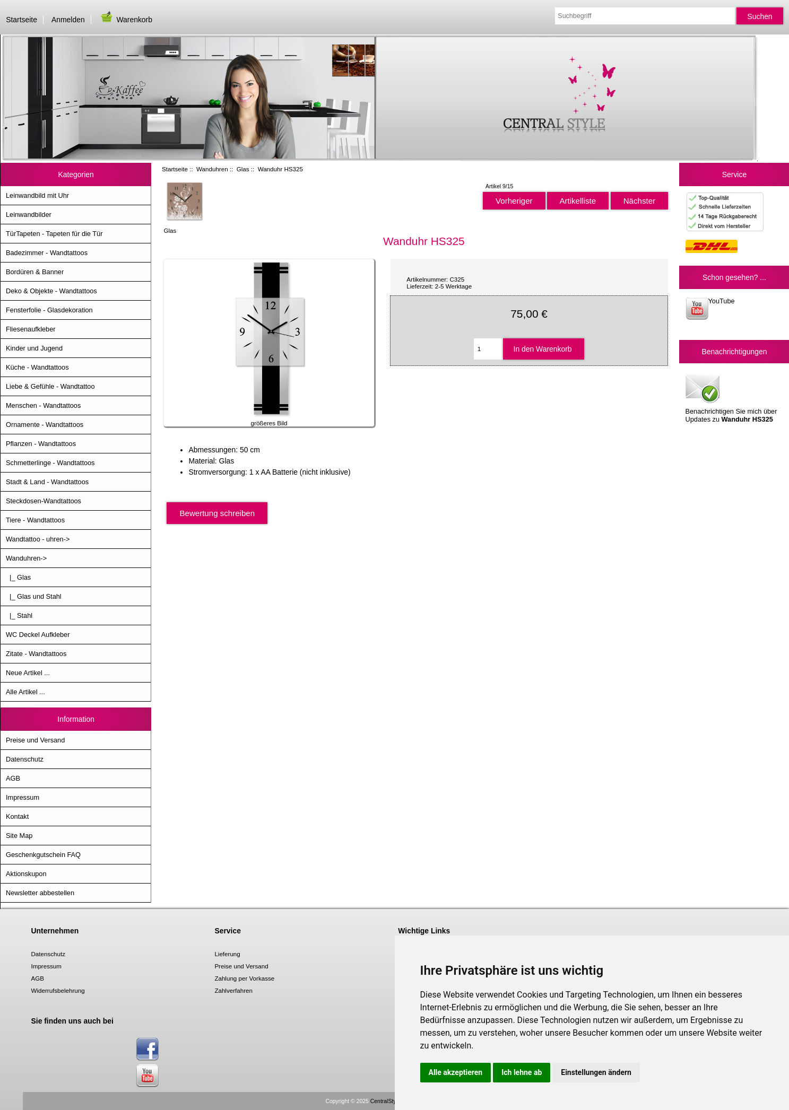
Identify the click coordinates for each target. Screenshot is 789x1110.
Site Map (19, 836)
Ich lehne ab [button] (521, 1072)
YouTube (710, 308)
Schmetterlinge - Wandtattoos (50, 463)
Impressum (22, 797)
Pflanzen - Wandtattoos (41, 444)
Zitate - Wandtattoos (36, 654)
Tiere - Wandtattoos (35, 520)
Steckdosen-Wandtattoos (43, 501)
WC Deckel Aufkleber (38, 635)
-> (26, 558)
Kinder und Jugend (34, 348)
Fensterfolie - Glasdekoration (49, 310)
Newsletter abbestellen (40, 893)
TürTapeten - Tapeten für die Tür (54, 234)
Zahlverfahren (233, 990)
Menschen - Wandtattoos (43, 405)
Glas (243, 168)
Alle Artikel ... (25, 692)
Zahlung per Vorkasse (244, 978)
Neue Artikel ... (28, 673)
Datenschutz (25, 759)
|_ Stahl (19, 615)
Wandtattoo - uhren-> (38, 539)
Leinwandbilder (28, 214)
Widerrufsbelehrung (58, 990)
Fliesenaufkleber (31, 329)
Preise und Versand (35, 740)
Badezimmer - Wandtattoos (47, 253)
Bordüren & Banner (35, 272)
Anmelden (68, 19)
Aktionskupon (26, 874)
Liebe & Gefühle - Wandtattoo (50, 386)
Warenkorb (125, 19)
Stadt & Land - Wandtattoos (47, 482)
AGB (13, 778)
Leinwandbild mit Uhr (37, 195)
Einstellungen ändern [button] (596, 1072)
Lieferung (227, 953)
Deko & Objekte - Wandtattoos (51, 291)
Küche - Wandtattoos (37, 367)
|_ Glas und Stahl (34, 596)
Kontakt (17, 816)
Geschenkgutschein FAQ (43, 855)
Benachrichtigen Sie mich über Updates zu (731, 397)
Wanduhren (212, 168)
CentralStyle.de (389, 1101)
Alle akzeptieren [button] (456, 1072)
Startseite (21, 19)
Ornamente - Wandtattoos (44, 425)
